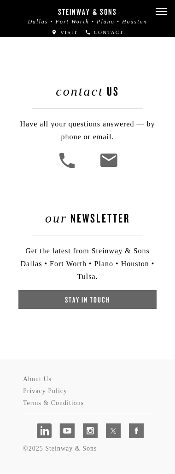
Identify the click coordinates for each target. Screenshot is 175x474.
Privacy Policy (45, 391)
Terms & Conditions (53, 403)
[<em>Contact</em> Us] (108, 167)
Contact (104, 32)
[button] (161, 11)
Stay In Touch (87, 299)
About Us (37, 379)
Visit (64, 32)
